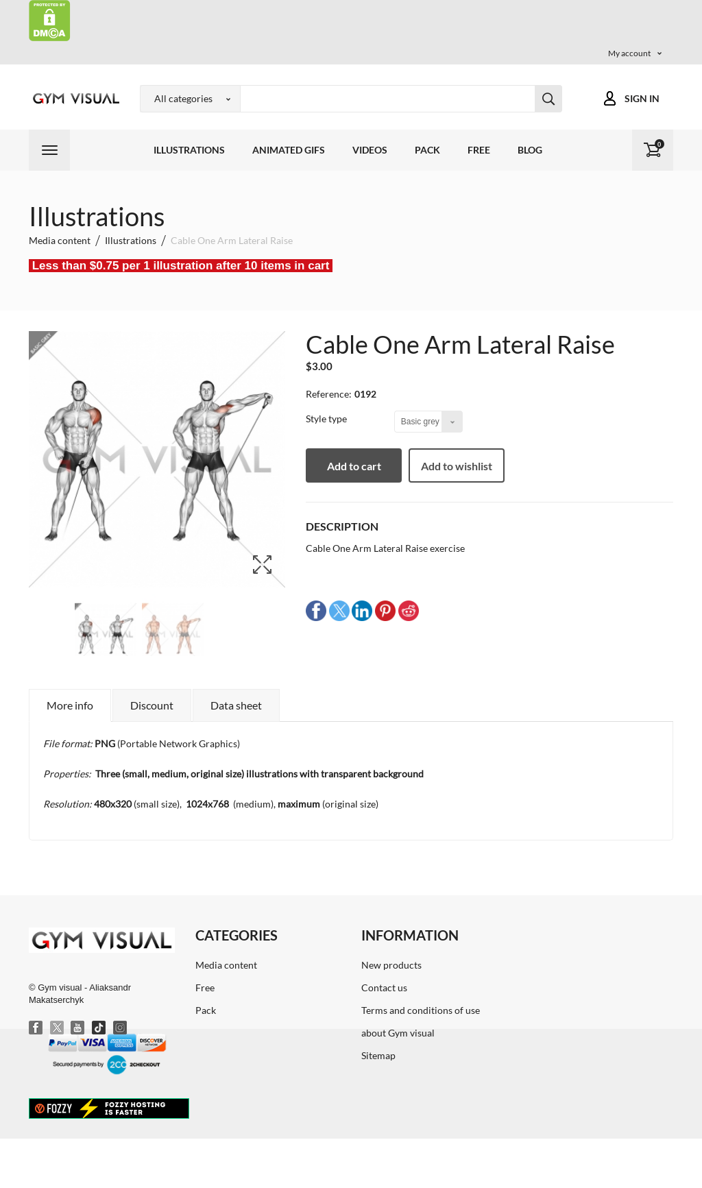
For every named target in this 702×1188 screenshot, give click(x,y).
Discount (151, 705)
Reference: (329, 394)
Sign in (642, 98)
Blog (530, 150)
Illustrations (189, 150)
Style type (327, 418)
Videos (369, 150)
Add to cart (354, 465)
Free (479, 150)
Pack (427, 150)
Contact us (384, 987)
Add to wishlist (456, 465)
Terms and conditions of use (420, 1010)
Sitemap (378, 1055)
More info (70, 705)
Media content (226, 965)
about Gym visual (398, 1033)
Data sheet (236, 705)
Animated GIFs (288, 150)
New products (391, 965)
